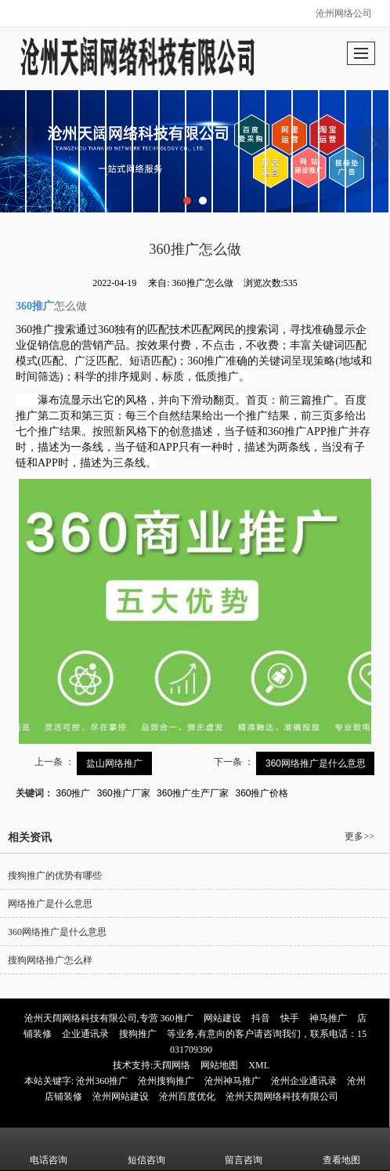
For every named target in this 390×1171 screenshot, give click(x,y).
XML (258, 1065)
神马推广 (328, 1018)
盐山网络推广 (114, 763)
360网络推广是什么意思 (315, 763)
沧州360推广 (102, 1080)
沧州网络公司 (344, 13)
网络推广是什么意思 (50, 903)
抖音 (260, 1018)
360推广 (73, 793)
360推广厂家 (123, 793)
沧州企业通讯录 (304, 1080)
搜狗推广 (138, 1033)
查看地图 (341, 1149)
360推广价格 (261, 793)
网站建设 (222, 1018)
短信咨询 (146, 1149)
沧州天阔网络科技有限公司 (282, 1096)
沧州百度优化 (187, 1096)
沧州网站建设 (120, 1096)
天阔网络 (171, 1065)
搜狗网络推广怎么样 (50, 960)
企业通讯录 (85, 1033)
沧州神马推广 (232, 1080)
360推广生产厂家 (193, 793)
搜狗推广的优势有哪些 (55, 875)
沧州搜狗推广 (166, 1080)
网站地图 (219, 1065)
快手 (289, 1018)
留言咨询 (243, 1149)
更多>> (359, 836)
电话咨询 (48, 1149)
